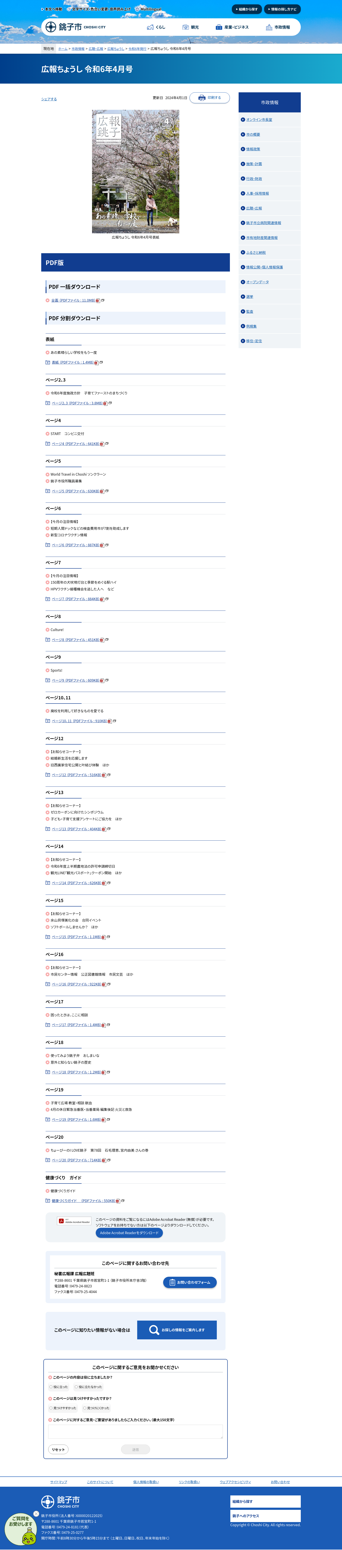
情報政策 (253, 148)
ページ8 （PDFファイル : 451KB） (80, 639)
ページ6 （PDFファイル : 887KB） (80, 544)
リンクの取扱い (190, 1482)
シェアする (49, 98)
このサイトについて (101, 1482)
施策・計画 (254, 163)
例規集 (251, 326)
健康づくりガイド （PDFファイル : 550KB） (88, 1200)
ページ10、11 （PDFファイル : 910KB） (84, 720)
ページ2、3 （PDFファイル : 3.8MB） (82, 403)
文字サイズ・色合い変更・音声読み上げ (101, 9)
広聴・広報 (98, 48)
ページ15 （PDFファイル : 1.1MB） (81, 936)
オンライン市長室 (259, 119)
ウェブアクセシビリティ (236, 1482)
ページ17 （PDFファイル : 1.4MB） (81, 1024)
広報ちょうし (119, 48)
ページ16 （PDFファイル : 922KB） (81, 984)
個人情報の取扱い (147, 1482)
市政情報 (282, 27)
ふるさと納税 (256, 252)
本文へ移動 (53, 9)
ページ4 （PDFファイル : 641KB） (80, 443)
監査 (249, 311)
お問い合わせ (281, 1482)
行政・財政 (254, 178)
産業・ (236, 27)
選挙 (249, 296)
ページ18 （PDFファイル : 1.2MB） (81, 1072)
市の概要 (253, 134)
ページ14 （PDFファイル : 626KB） (81, 882)
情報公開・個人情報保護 (264, 267)
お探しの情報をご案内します (183, 1329)
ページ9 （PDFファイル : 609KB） (80, 680)
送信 (135, 1450)
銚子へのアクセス (246, 1516)
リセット (59, 1450)
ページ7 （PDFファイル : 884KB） (80, 598)
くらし (161, 27)
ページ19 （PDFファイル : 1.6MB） (81, 1119)
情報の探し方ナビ (283, 9)
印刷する (214, 97)
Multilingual (151, 9)
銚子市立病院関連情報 (263, 222)
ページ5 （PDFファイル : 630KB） (80, 491)
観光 (195, 27)
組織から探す (248, 9)
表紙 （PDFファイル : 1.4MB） (77, 362)
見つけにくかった (96, 1408)
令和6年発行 (142, 48)
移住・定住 (254, 340)
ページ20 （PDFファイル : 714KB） (81, 1160)
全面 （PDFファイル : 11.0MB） (77, 300)
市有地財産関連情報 (262, 237)
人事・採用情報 (257, 193)
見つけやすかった (63, 1408)
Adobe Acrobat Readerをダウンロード (129, 1232)
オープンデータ (257, 281)
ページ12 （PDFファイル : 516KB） (81, 774)
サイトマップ (59, 1482)
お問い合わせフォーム (193, 1282)
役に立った (59, 1387)
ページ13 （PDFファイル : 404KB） (81, 828)
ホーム (63, 48)
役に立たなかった (88, 1387)
